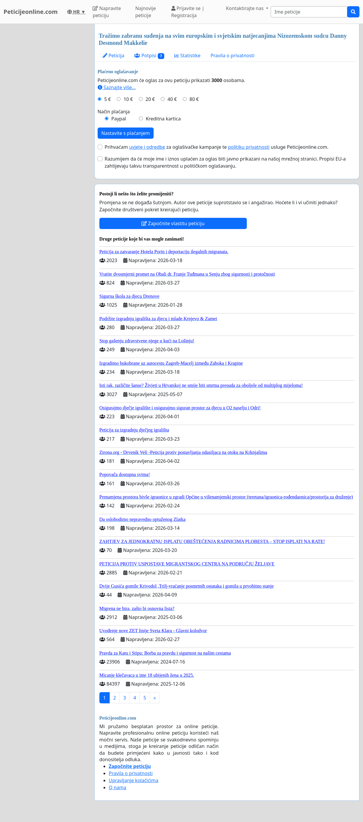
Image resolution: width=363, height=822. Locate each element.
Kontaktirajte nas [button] (245, 8)
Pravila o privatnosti (232, 55)
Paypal (118, 118)
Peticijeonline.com (31, 12)
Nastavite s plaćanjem (125, 133)
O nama (117, 787)
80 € (194, 99)
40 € (172, 99)
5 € (107, 99)
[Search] (309, 11)
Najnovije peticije (145, 12)
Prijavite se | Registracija (188, 12)
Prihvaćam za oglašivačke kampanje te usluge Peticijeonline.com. (216, 147)
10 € (128, 99)
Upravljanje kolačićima (133, 780)
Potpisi (149, 55)
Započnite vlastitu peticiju (173, 223)
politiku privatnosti (249, 147)
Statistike (187, 55)
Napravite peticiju (107, 12)
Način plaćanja (114, 111)
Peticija (113, 55)
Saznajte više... (117, 87)
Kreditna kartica (163, 118)
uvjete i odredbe (147, 147)
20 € (150, 99)
